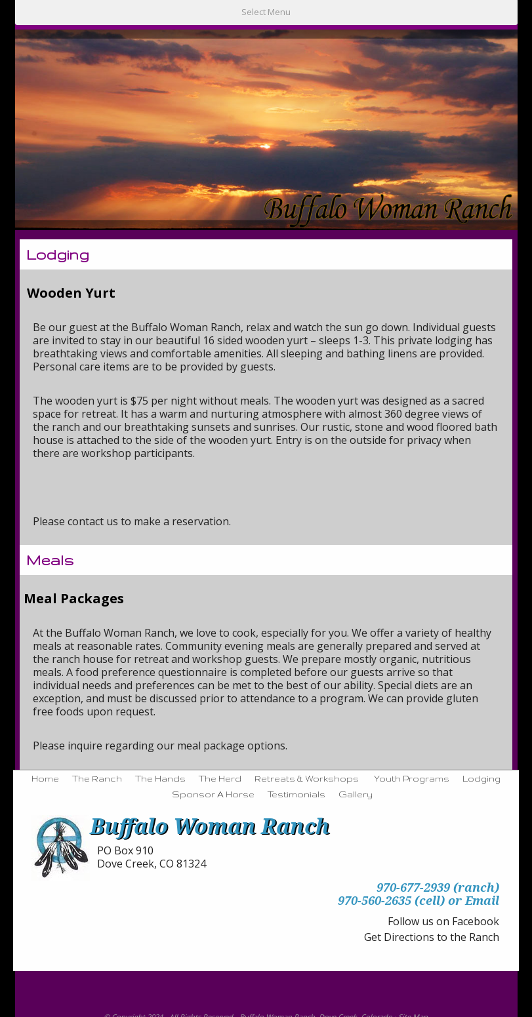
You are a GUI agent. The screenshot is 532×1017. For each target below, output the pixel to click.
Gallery (355, 794)
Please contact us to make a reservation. (132, 521)
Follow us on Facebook (443, 921)
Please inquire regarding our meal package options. (160, 745)
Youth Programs (411, 778)
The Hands (160, 778)
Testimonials (296, 794)
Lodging (481, 778)
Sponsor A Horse (213, 794)
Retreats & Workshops (307, 778)
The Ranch (97, 778)
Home (45, 778)
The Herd (220, 778)
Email (482, 900)
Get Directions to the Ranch (431, 937)
